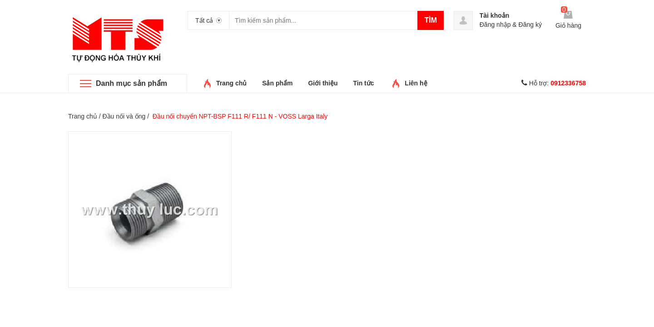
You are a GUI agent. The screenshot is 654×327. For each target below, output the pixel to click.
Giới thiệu (322, 83)
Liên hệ (416, 83)
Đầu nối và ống (123, 116)
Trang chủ (231, 83)
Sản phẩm (277, 83)
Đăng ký (530, 24)
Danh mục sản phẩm (131, 83)
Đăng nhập (495, 24)
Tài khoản (495, 15)
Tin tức (363, 83)
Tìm (430, 20)
